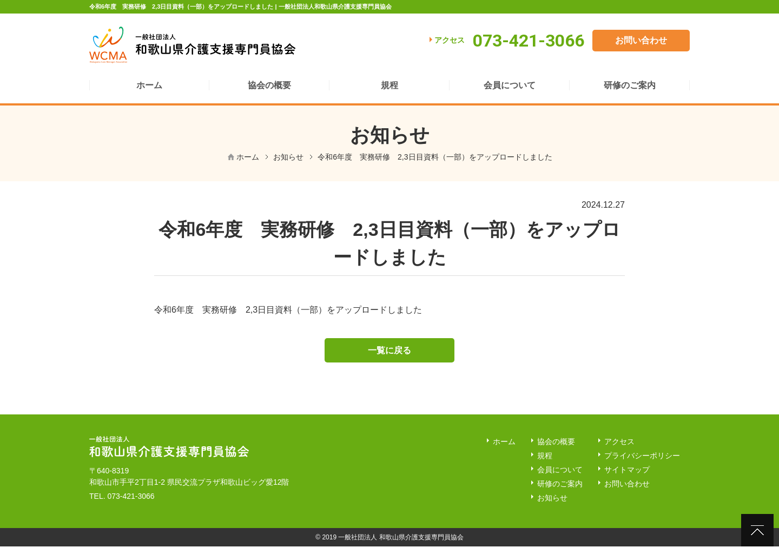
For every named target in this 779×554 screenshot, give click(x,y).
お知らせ (288, 157)
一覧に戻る (389, 356)
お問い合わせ (641, 40)
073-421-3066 (130, 503)
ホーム (247, 157)
